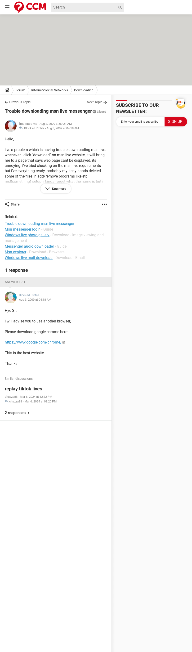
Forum (20, 90)
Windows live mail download (29, 257)
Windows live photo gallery (27, 235)
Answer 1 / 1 (15, 282)
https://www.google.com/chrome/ (33, 342)
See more (58, 189)
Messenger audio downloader (29, 246)
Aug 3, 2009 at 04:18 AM (63, 128)
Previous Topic (20, 102)
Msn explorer (15, 252)
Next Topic (94, 102)
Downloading (84, 90)
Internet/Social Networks (49, 90)
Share (15, 204)
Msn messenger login (22, 229)
